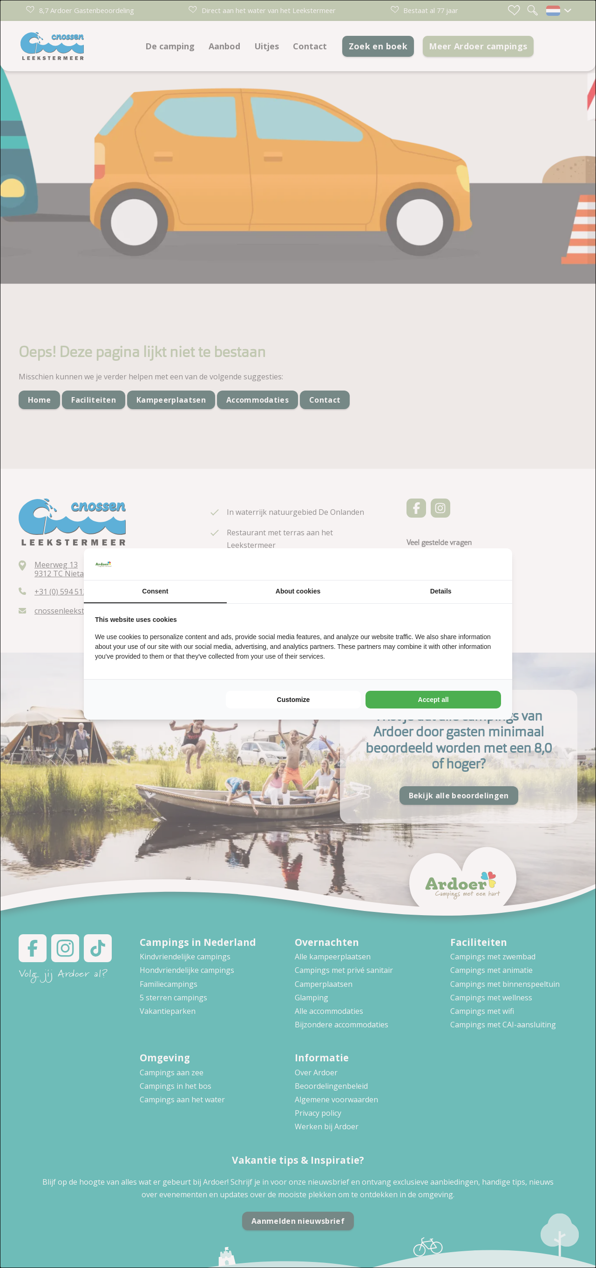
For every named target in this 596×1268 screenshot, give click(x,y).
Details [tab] (441, 591)
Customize (293, 699)
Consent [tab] (155, 591)
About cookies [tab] (298, 591)
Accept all (433, 699)
